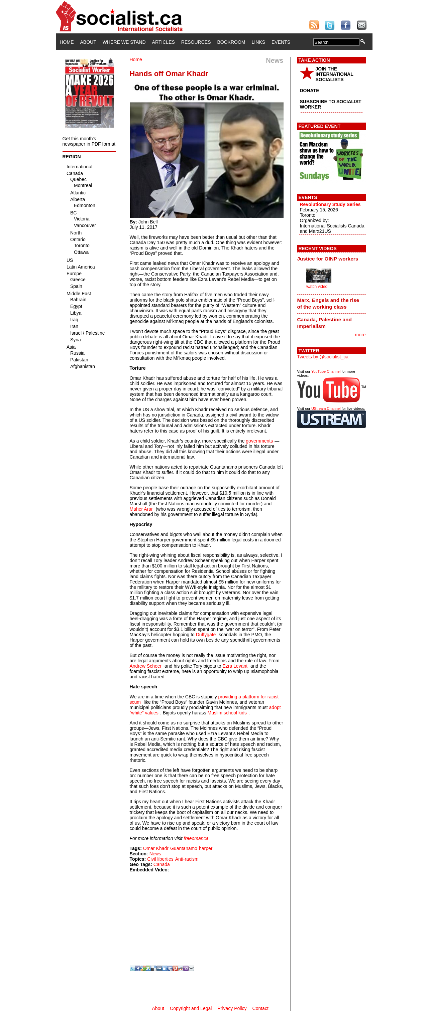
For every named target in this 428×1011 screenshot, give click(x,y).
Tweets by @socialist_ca (323, 356)
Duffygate (206, 634)
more (360, 334)
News (155, 853)
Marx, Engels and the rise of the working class (328, 303)
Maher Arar (141, 509)
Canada (161, 864)
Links (258, 42)
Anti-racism (187, 859)
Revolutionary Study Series (330, 204)
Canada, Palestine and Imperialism (324, 323)
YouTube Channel (325, 371)
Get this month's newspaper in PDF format (89, 141)
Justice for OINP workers (327, 259)
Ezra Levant (234, 666)
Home (67, 42)
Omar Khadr (156, 848)
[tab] (331, 258)
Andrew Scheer (146, 666)
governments (259, 441)
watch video (316, 286)
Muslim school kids (227, 712)
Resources (196, 42)
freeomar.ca (196, 838)
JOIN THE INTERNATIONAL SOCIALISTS (334, 74)
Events (281, 42)
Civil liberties (160, 859)
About (88, 42)
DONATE (309, 90)
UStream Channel (325, 408)
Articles (163, 42)
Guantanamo (183, 848)
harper (205, 848)
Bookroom (231, 42)
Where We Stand (124, 42)
